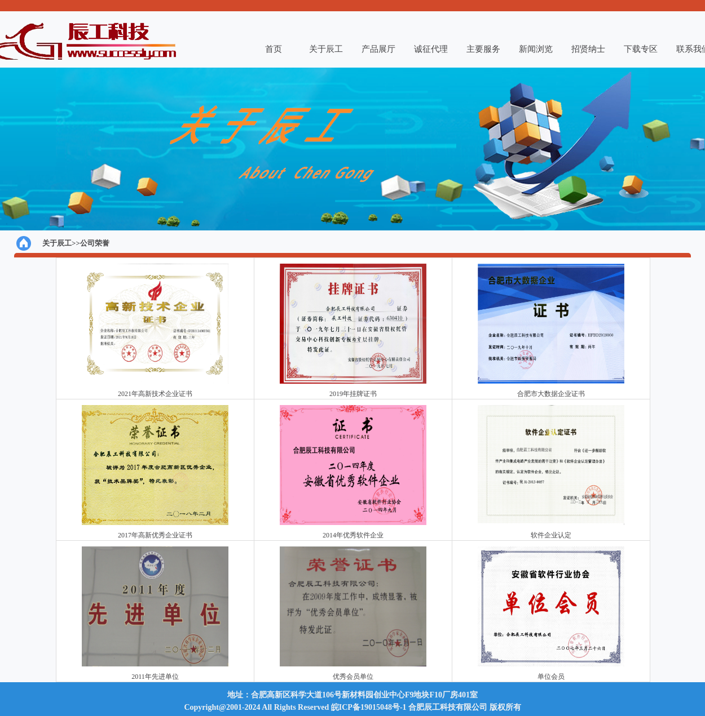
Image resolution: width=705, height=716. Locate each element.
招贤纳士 (588, 49)
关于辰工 (326, 49)
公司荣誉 (94, 243)
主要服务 (483, 49)
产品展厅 (378, 49)
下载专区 (641, 49)
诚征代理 (431, 49)
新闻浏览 (536, 49)
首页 (273, 49)
